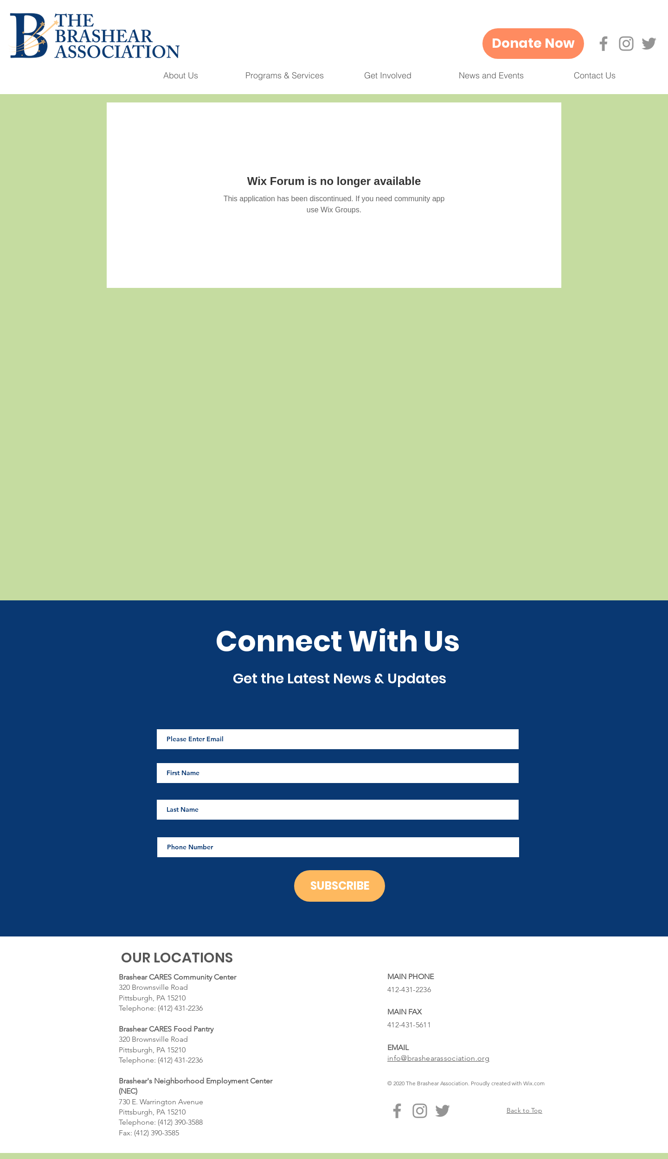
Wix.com (534, 1083)
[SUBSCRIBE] (339, 886)
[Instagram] (626, 43)
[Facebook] (603, 43)
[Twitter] (649, 43)
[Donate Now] (533, 43)
